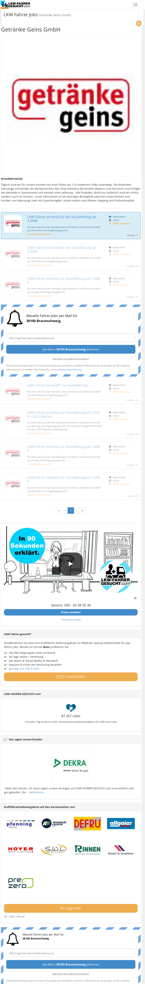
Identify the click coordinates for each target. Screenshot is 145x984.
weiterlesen (36, 792)
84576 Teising (120, 284)
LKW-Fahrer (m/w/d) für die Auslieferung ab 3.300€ (61, 219)
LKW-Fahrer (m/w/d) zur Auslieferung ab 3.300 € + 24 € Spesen (63, 414)
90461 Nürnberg (121, 391)
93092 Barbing (120, 419)
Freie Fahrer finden (71, 619)
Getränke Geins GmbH (39, 234)
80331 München (121, 483)
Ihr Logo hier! (70, 908)
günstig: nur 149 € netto (24, 668)
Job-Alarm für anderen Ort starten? (71, 358)
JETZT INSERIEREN (71, 676)
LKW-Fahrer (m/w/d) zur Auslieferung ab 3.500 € (63, 479)
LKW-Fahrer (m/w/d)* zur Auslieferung (57, 385)
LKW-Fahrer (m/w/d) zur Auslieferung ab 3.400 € (63, 280)
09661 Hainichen (122, 223)
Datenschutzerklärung (69, 369)
